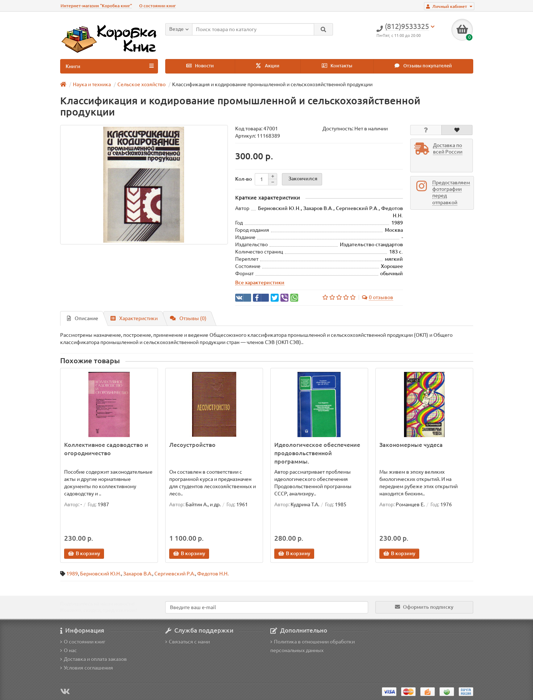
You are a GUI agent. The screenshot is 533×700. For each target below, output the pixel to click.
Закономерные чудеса (411, 444)
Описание (82, 318)
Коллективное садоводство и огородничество (106, 448)
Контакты (337, 65)
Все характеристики (259, 282)
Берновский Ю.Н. (100, 574)
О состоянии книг (157, 5)
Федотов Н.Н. (213, 574)
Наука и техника (92, 84)
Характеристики (134, 318)
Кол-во (243, 179)
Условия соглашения (86, 668)
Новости (200, 65)
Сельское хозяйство (141, 84)
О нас (68, 650)
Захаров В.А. (137, 574)
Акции (267, 65)
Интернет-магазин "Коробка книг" (96, 5)
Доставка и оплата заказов (93, 659)
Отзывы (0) (188, 318)
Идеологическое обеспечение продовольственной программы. (317, 453)
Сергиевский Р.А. (174, 574)
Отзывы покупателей (423, 65)
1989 (72, 574)
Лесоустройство (192, 444)
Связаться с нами (187, 642)
